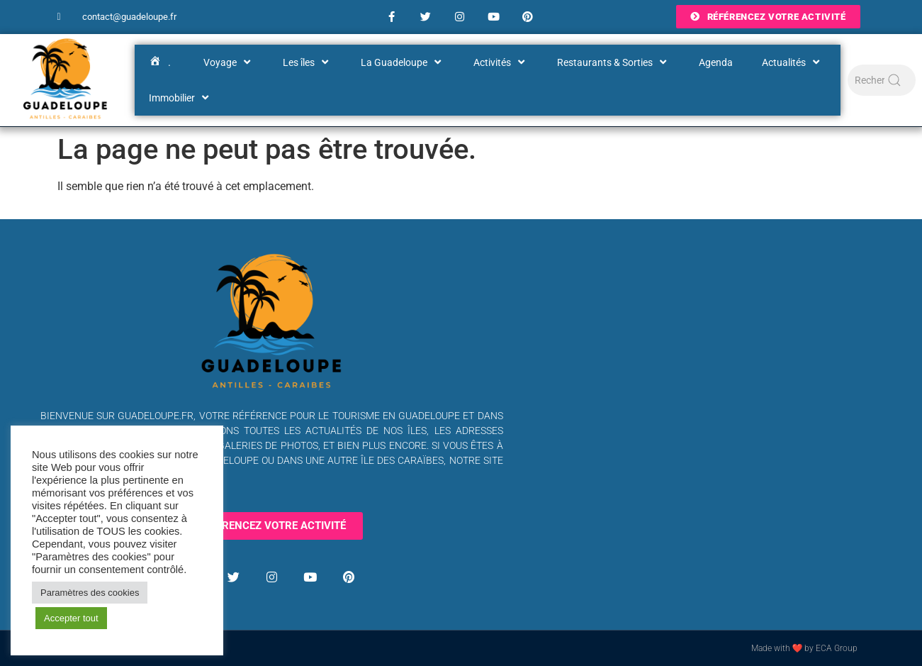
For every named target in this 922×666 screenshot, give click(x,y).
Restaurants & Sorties (613, 62)
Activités (500, 62)
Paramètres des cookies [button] (89, 592)
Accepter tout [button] (71, 618)
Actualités (792, 62)
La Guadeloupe (402, 62)
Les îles (307, 62)
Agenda (716, 62)
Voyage (228, 62)
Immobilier (180, 98)
